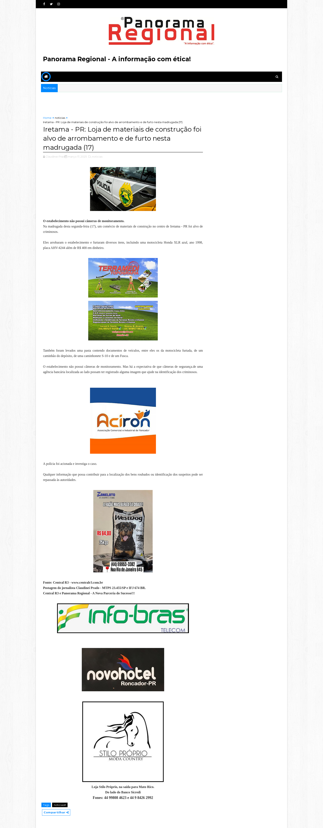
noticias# (60, 805)
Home (47, 117)
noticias (60, 117)
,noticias (96, 156)
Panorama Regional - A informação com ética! (117, 59)
